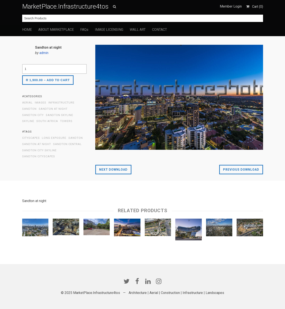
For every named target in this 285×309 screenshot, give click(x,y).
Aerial (27, 102)
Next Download (113, 169)
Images (40, 102)
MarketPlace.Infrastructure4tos (65, 6)
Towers (66, 121)
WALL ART (138, 30)
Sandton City (33, 115)
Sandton (29, 108)
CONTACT (159, 30)
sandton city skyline (39, 150)
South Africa (47, 121)
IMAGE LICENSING (109, 30)
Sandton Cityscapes (38, 156)
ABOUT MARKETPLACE (56, 30)
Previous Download (241, 169)
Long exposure (54, 137)
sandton (75, 137)
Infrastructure (61, 102)
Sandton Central (67, 144)
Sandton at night (36, 144)
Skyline (28, 121)
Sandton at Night (53, 108)
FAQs (84, 30)
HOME (27, 30)
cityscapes (31, 137)
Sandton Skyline (59, 115)
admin (43, 53)
